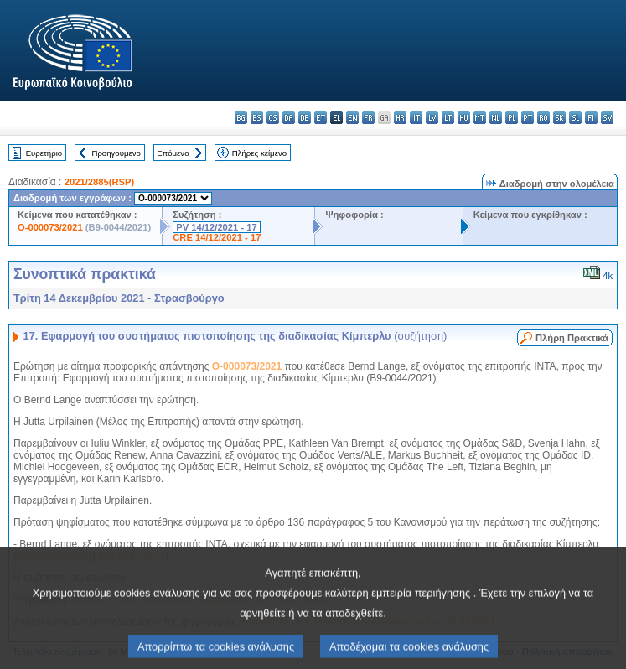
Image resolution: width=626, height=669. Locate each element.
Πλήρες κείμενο (259, 153)
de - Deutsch (304, 118)
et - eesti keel (320, 118)
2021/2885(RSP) (99, 182)
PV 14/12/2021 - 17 (216, 227)
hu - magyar (464, 118)
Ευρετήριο (44, 153)
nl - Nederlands (495, 118)
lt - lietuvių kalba (448, 118)
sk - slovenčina (559, 118)
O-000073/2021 (50, 227)
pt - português (527, 118)
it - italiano (416, 118)
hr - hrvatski (400, 118)
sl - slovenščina (575, 118)
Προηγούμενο (115, 153)
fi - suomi (591, 118)
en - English (352, 118)
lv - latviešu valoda (432, 118)
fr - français (368, 118)
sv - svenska (607, 118)
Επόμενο (173, 153)
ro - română (543, 118)
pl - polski (511, 118)
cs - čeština (272, 118)
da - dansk (288, 118)
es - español (257, 118)
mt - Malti (479, 118)
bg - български (241, 118)
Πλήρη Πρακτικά (571, 338)
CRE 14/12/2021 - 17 (217, 237)
